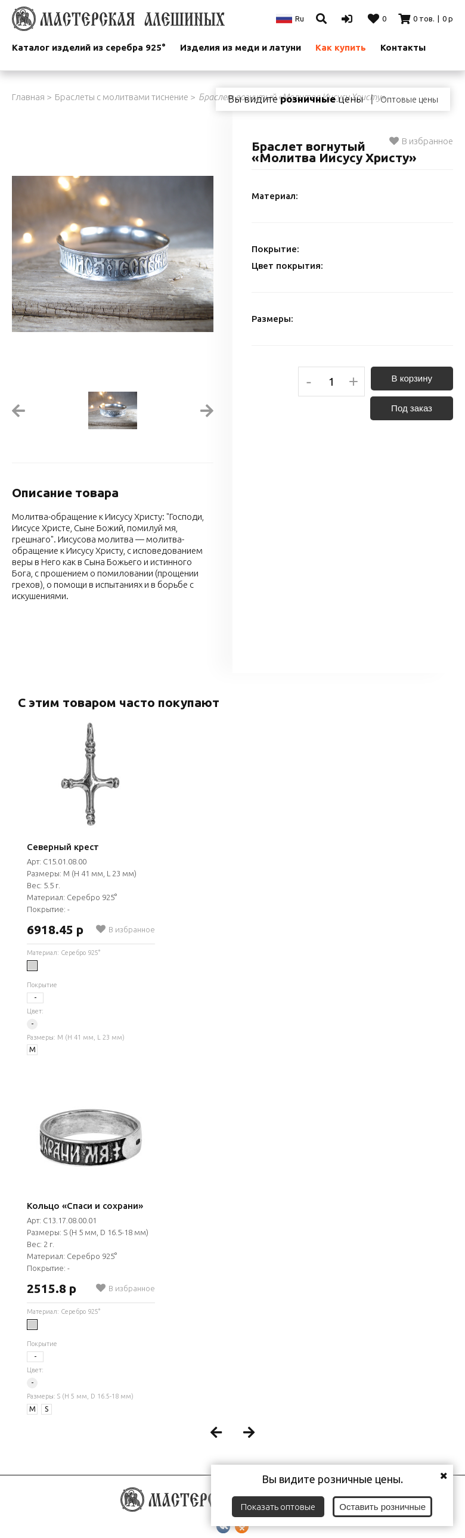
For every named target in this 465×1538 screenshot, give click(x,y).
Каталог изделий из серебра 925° (89, 47)
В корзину (412, 378)
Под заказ (411, 408)
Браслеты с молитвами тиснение (121, 97)
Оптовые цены (409, 99)
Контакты (403, 47)
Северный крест (63, 847)
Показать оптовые (278, 1507)
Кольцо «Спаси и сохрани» (85, 1206)
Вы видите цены (295, 99)
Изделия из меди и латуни (240, 47)
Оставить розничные (382, 1507)
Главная (28, 97)
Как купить (340, 47)
